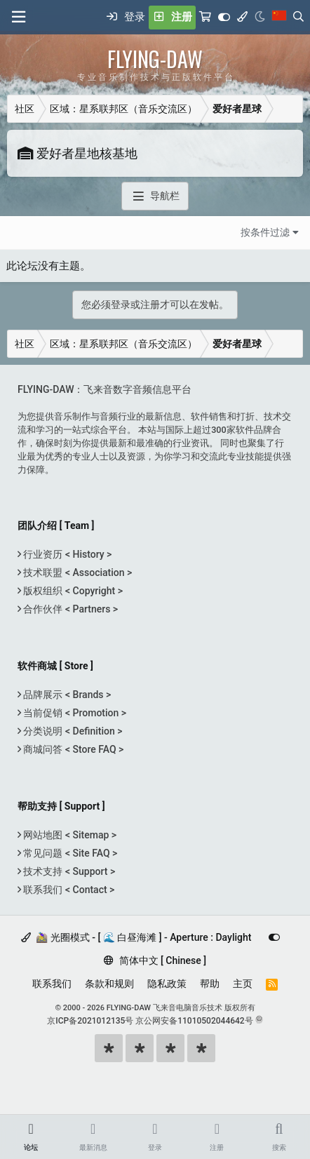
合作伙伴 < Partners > (69, 609)
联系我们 (52, 983)
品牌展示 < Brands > (66, 694)
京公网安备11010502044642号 (193, 1021)
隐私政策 (167, 983)
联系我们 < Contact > (67, 889)
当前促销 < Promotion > (73, 712)
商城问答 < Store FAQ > (72, 749)
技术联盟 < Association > (76, 572)
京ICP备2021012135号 (90, 1021)
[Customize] (224, 18)
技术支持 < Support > (68, 871)
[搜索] (298, 18)
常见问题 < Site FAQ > (69, 853)
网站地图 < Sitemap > (68, 834)
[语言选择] (279, 18)
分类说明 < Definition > (71, 731)
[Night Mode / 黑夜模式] (260, 18)
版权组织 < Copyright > (72, 590)
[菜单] (18, 17)
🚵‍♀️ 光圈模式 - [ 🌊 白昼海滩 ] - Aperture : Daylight (136, 937)
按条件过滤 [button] (265, 232)
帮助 (210, 983)
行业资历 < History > (66, 554)
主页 (242, 983)
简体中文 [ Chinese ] (155, 960)
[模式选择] (242, 18)
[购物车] (205, 18)
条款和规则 (109, 983)
